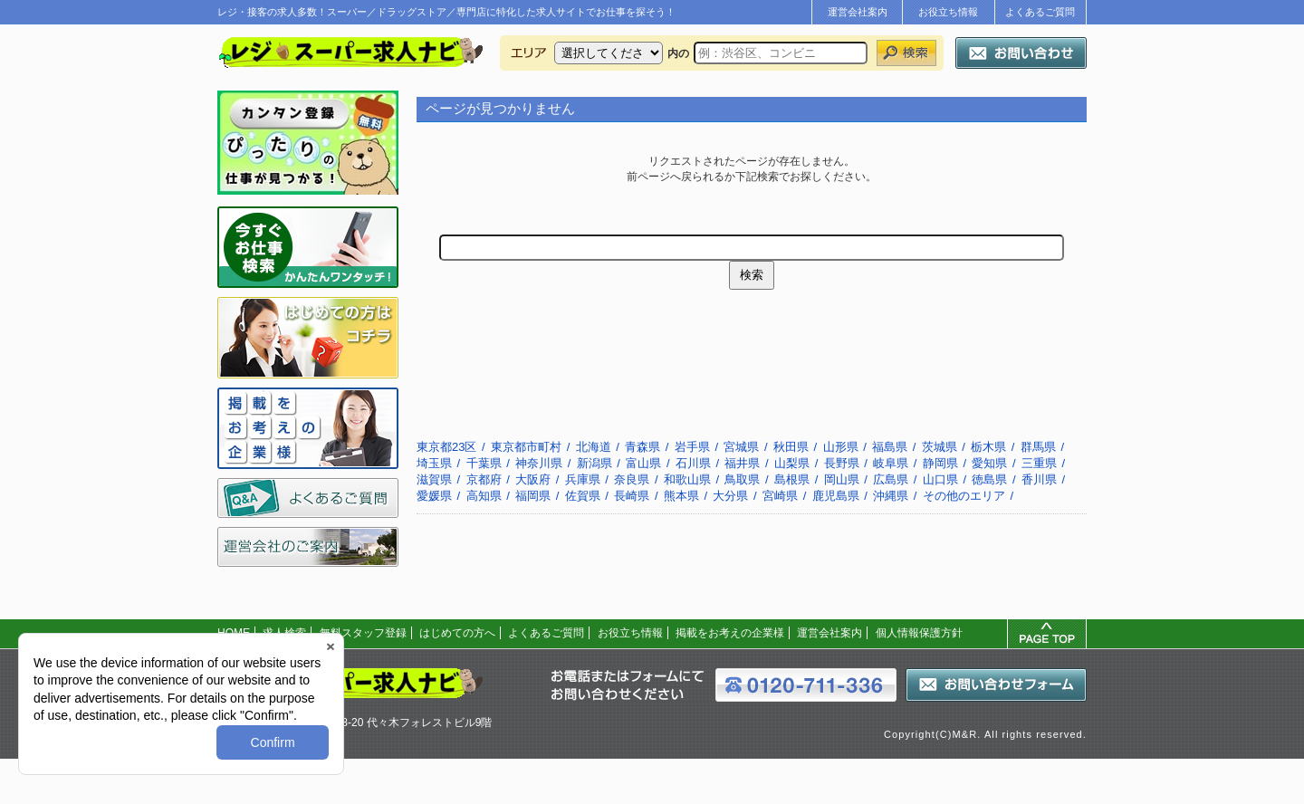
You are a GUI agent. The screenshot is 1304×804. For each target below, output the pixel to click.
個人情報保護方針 (919, 633)
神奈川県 (538, 463)
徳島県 (989, 479)
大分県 (730, 495)
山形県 (840, 447)
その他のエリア (964, 495)
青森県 (642, 447)
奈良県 (631, 479)
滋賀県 (434, 479)
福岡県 (533, 495)
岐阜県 (890, 463)
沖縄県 (890, 495)
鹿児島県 (835, 495)
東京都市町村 (526, 447)
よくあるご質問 (1040, 11)
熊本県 (681, 495)
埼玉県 (434, 463)
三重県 (1039, 463)
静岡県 (940, 463)
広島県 (890, 479)
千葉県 (484, 463)
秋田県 (791, 447)
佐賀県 (582, 495)
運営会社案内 (857, 11)
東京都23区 (446, 447)
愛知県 (989, 463)
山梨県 (792, 463)
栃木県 (988, 447)
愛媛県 (434, 495)
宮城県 (741, 447)
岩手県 (692, 447)
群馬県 (1038, 447)
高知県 (484, 495)
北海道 (593, 447)
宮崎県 (780, 495)
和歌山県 (687, 479)
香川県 (1039, 479)
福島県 (889, 447)
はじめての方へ (457, 633)
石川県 (693, 463)
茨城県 (939, 447)
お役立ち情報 (948, 11)
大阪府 (533, 479)
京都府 (484, 479)
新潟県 (594, 463)
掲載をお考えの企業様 (730, 633)
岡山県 (841, 479)
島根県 (792, 479)
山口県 (940, 479)
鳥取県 (742, 479)
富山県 (643, 463)
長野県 (841, 463)
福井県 (742, 463)
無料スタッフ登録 (363, 633)
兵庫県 (582, 479)
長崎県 (631, 495)
